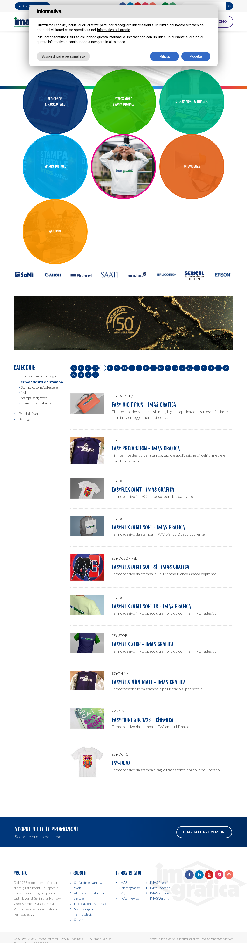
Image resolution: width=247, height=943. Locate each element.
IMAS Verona (159, 898)
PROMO (220, 22)
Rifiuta (164, 56)
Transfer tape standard (38, 403)
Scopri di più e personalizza (63, 56)
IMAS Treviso (129, 898)
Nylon (25, 392)
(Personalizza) (191, 939)
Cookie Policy (174, 939)
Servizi (78, 919)
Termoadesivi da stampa (41, 381)
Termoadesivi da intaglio (38, 376)
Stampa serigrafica (34, 398)
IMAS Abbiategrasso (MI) (129, 887)
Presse (24, 419)
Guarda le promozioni (204, 832)
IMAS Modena (160, 888)
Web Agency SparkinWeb (217, 939)
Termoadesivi (83, 914)
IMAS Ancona (160, 893)
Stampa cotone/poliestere (39, 387)
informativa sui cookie (113, 30)
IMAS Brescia (159, 882)
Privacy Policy (156, 939)
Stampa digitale (84, 909)
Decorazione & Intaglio (90, 904)
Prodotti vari (29, 413)
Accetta (196, 56)
